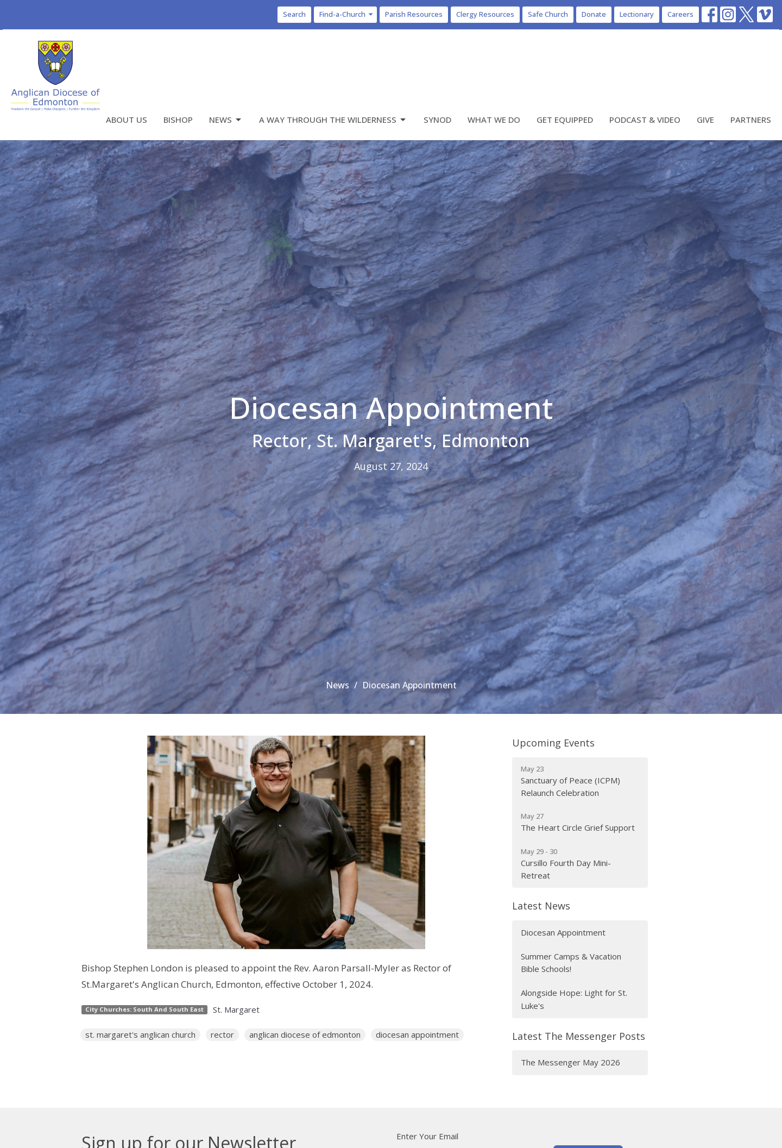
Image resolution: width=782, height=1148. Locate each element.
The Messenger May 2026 (570, 1062)
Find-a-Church (346, 14)
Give (705, 119)
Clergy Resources (485, 14)
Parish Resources (414, 14)
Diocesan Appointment (563, 932)
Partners (750, 119)
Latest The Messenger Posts (578, 1036)
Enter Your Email (427, 1136)
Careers (680, 14)
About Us (126, 119)
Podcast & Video (644, 119)
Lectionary (637, 14)
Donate (594, 14)
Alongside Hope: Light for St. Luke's (574, 999)
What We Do (494, 119)
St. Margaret (236, 1009)
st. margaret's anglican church (140, 1034)
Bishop (178, 119)
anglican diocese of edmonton (305, 1034)
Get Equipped (565, 119)
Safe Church (548, 14)
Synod (437, 119)
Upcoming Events (553, 742)
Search (294, 14)
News (226, 120)
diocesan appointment (417, 1034)
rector (222, 1034)
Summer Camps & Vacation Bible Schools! (571, 962)
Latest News (541, 905)
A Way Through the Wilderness (333, 120)
